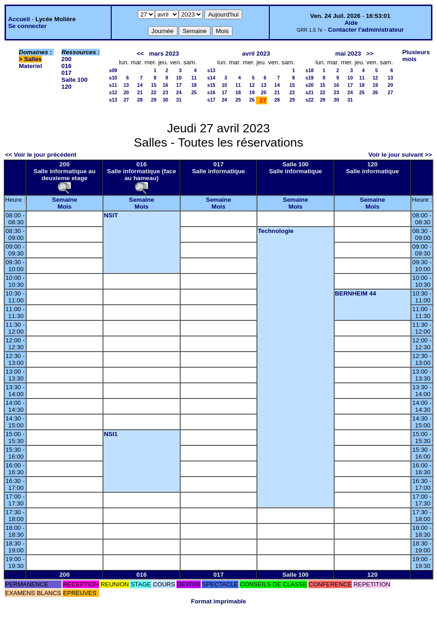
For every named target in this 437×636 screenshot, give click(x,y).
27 (126, 99)
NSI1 (111, 434)
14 (140, 85)
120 (67, 86)
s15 (211, 85)
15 (154, 85)
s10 (113, 77)
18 (194, 85)
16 (165, 85)
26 (252, 99)
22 (154, 92)
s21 (310, 92)
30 (165, 99)
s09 (113, 70)
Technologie (276, 230)
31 (179, 99)
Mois (64, 206)
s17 (211, 99)
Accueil (19, 19)
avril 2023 (256, 53)
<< (140, 53)
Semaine (64, 199)
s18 (310, 70)
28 (140, 99)
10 (179, 77)
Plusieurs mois (416, 55)
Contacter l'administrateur (366, 29)
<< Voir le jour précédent (40, 154)
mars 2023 (164, 53)
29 (154, 99)
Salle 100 (75, 79)
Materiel (30, 65)
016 (67, 65)
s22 (310, 99)
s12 (113, 92)
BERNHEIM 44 (355, 293)
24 (179, 92)
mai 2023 (348, 53)
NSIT (111, 215)
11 (194, 77)
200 (67, 59)
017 (67, 72)
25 (194, 92)
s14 (211, 77)
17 (179, 85)
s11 (113, 85)
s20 (310, 85)
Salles (33, 59)
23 (165, 92)
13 (126, 85)
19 (252, 92)
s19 (310, 77)
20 (126, 92)
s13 (113, 99)
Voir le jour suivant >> (400, 154)
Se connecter (27, 26)
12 (252, 85)
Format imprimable (218, 601)
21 (140, 92)
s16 (211, 92)
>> (370, 53)
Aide (351, 22)
